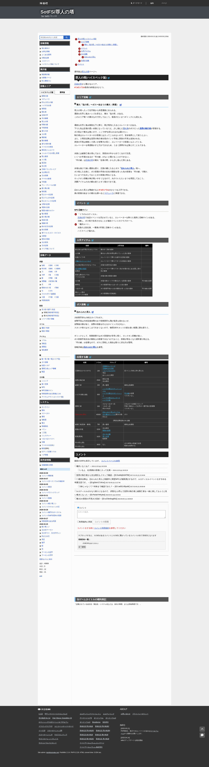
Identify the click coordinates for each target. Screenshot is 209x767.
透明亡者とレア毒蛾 (49, 368)
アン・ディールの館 (49, 185)
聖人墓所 (45, 156)
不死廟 (44, 182)
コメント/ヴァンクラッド (51, 492)
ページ (164, 3)
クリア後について (48, 249)
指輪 (52, 319)
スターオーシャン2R (54, 731)
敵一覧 (44, 359)
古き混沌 (45, 242)
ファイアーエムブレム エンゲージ (92, 743)
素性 (43, 417)
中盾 (51, 297)
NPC (43, 387)
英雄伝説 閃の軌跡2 (102, 726)
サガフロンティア (60, 735)
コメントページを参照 (110, 461)
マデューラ (109, 193)
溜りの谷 (45, 131)
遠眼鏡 (53, 294)
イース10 (42, 731)
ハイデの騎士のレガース (111, 398)
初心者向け (46, 48)
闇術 (47, 331)
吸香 (43, 448)
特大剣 (44, 268)
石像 (43, 442)
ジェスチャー (46, 436)
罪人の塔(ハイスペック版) (87, 39)
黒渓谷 (44, 163)
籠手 (49, 309)
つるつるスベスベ (48, 439)
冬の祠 (44, 166)
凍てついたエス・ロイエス (51, 233)
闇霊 (43, 372)
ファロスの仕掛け (48, 445)
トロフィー (46, 61)
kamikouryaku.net (52, 752)
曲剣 (51, 268)
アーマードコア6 (86, 718)
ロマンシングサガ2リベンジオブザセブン (53, 722)
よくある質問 (46, 55)
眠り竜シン (46, 527)
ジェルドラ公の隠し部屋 (50, 153)
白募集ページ (46, 78)
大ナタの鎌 (106, 434)
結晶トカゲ (46, 365)
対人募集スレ (46, 81)
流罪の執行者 (145, 128)
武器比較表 (46, 300)
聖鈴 (57, 288)
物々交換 (45, 384)
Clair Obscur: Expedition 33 (62, 718)
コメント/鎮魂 (47, 498)
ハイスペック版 (47, 92)
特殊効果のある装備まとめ (51, 394)
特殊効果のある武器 (49, 521)
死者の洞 (45, 220)
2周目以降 (45, 58)
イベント (84, 48)
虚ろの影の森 (46, 144)
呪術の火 (45, 288)
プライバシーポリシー (140, 714)
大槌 (57, 275)
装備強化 (45, 426)
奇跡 (47, 328)
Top (42, 16)
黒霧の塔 (45, 223)
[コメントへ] (202, 735)
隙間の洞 (45, 96)
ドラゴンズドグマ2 (45, 726)
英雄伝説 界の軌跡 (102, 739)
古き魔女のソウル (109, 414)
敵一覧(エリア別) (54, 359)
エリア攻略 (85, 42)
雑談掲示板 (46, 74)
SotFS (47, 16)
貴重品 (44, 347)
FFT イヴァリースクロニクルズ (56, 714)
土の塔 (44, 134)
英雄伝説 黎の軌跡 (101, 735)
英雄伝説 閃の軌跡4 (103, 731)
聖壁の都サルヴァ (48, 210)
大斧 (43, 275)
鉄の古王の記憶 (47, 226)
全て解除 (82, 547)
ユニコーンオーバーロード (64, 726)
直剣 (51, 265)
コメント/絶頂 (47, 487)
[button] (138, 3)
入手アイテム (86, 51)
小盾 (43, 297)
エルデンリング (108, 714)
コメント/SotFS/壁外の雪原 (51, 515)
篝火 (43, 423)
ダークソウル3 (85, 722)
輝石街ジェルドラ (48, 150)
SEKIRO (105, 722)
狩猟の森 (45, 124)
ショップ (45, 381)
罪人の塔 (85, 72)
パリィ (44, 429)
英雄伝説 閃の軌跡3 (87, 731)
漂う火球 (106, 436)
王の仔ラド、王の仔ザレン (51, 533)
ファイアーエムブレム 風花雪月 (91, 747)
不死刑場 (45, 128)
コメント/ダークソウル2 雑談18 (53, 481)
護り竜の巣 (46, 188)
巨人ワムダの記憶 (48, 198)
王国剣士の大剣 (108, 368)
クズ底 (44, 160)
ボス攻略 (84, 54)
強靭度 (44, 420)
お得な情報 (46, 51)
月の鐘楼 (45, 118)
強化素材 (45, 350)
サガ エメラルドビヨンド (48, 743)
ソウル (44, 340)
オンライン (46, 407)
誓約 (43, 410)
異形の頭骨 (106, 430)
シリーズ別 (46, 319)
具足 (53, 309)
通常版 (62, 92)
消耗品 (44, 343)
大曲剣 (57, 268)
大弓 (51, 291)
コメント (81, 64)
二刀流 (44, 433)
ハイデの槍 (106, 400)
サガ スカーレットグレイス (48, 739)
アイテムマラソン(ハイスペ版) (52, 397)
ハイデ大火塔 (46, 105)
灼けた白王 (46, 536)
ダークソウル (98, 718)
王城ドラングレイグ (49, 169)
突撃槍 (44, 281)
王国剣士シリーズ (109, 366)
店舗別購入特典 (47, 465)
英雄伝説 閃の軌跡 (86, 726)
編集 (152, 3)
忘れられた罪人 (90, 57)
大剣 (57, 265)
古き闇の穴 (46, 172)
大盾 (57, 297)
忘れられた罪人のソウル (111, 412)
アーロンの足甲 (47, 552)
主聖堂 (44, 236)
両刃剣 (51, 281)
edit (40, 576)
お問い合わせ (125, 714)
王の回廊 (45, 175)
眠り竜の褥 (46, 217)
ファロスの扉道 (47, 147)
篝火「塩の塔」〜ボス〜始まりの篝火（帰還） (101, 44)
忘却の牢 (78, 84)
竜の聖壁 (45, 214)
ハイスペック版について (50, 64)
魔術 (43, 328)
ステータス (46, 413)
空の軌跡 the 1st (44, 718)
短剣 (43, 265)
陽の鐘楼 (45, 140)
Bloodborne (96, 722)
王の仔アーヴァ (47, 530)
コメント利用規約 (101, 528)
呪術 (43, 331)
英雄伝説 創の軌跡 (86, 735)
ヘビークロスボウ (109, 371)
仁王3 (41, 714)
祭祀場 (44, 191)
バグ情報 (45, 455)
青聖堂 (44, 109)
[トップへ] (202, 729)
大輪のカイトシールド (83, 261)
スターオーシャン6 (45, 735)
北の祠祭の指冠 (80, 269)
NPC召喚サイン (47, 390)
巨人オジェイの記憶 (49, 201)
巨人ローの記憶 (47, 194)
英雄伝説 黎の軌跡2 (87, 739)
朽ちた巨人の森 (47, 102)
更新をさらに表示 (45, 559)
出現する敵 (85, 60)
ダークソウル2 (110, 718)
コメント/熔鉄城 (47, 476)
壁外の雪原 (46, 239)
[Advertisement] (104, 26)
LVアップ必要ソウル (49, 452)
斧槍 (51, 278)
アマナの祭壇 (46, 179)
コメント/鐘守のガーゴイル (51, 512)
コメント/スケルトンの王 (51, 507)
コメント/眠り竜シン (49, 503)
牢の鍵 (126, 393)
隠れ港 (125, 128)
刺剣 (51, 272)
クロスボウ (46, 294)
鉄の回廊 (45, 230)
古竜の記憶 (46, 204)
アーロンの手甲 (47, 555)
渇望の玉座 (46, 207)
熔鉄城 (44, 137)
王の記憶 (45, 245)
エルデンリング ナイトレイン (90, 714)
